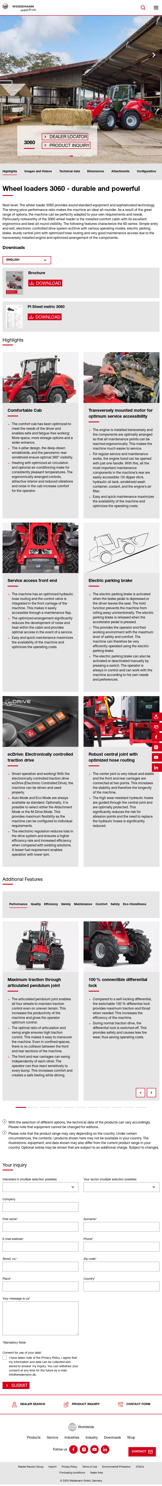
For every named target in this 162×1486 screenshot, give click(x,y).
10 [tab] (129, 1107)
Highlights (10, 171)
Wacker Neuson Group (30, 1468)
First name (10, 1219)
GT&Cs (140, 1468)
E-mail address (13, 1239)
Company (9, 1199)
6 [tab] (81, 1107)
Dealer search (28, 1406)
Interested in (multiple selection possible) (30, 1179)
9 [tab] (117, 1107)
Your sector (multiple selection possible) (110, 1179)
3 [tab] (45, 1107)
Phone (88, 1239)
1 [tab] (21, 1107)
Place (7, 1278)
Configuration (146, 171)
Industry (92, 1439)
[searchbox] (6, 1187)
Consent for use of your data (22, 1352)
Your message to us (16, 1298)
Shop (131, 1439)
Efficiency (51, 904)
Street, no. (10, 1258)
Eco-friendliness (134, 904)
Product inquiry (66, 143)
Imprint (53, 1468)
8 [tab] (105, 1107)
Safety (115, 904)
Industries (72, 1439)
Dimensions (95, 171)
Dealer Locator (65, 132)
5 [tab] (69, 1107)
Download (47, 284)
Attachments (120, 171)
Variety (66, 904)
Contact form (134, 1406)
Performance (18, 904)
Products (33, 1439)
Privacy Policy (69, 1468)
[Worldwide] (81, 1428)
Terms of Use (89, 1468)
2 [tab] (33, 1107)
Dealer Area (96, 1474)
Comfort (101, 904)
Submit (18, 1386)
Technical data (69, 171)
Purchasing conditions (72, 1474)
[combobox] (40, 1187)
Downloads (112, 1439)
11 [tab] (141, 1107)
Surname (90, 1219)
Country (89, 1278)
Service (52, 1439)
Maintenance (83, 904)
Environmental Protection (116, 1468)
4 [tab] (57, 1107)
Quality (36, 904)
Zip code (90, 1258)
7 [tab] (93, 1107)
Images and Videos (38, 171)
